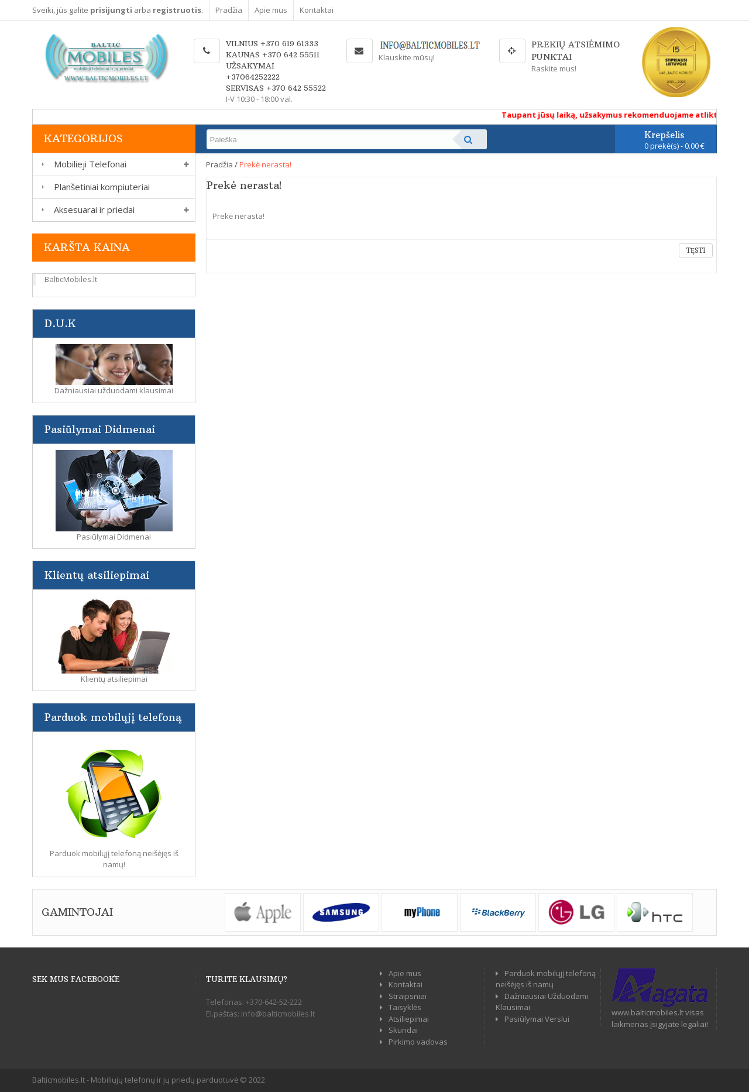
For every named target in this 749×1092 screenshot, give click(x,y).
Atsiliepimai (409, 1019)
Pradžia (228, 10)
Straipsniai (408, 996)
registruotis (177, 10)
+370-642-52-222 (274, 1002)
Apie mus (271, 10)
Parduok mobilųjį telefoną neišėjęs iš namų (546, 979)
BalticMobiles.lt (70, 279)
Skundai (403, 1030)
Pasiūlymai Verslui (536, 1019)
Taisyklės (405, 1007)
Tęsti (695, 250)
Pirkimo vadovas (418, 1041)
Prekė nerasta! (265, 164)
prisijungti (111, 10)
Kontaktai (317, 10)
